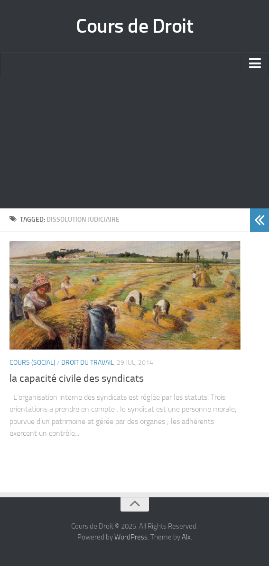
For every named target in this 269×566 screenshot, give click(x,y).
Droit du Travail (87, 363)
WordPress (131, 537)
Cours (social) (32, 363)
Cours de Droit (134, 26)
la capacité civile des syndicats (76, 378)
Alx (186, 537)
